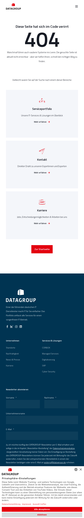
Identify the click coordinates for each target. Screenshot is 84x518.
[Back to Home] (13, 6)
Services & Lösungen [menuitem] (52, 341)
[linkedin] (20, 326)
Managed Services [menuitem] (50, 353)
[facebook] (7, 326)
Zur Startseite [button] (42, 250)
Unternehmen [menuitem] (12, 341)
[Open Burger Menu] (77, 6)
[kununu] (11, 326)
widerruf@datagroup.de (55, 462)
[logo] (21, 295)
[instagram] (16, 326)
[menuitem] (10, 347)
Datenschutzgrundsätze (64, 448)
